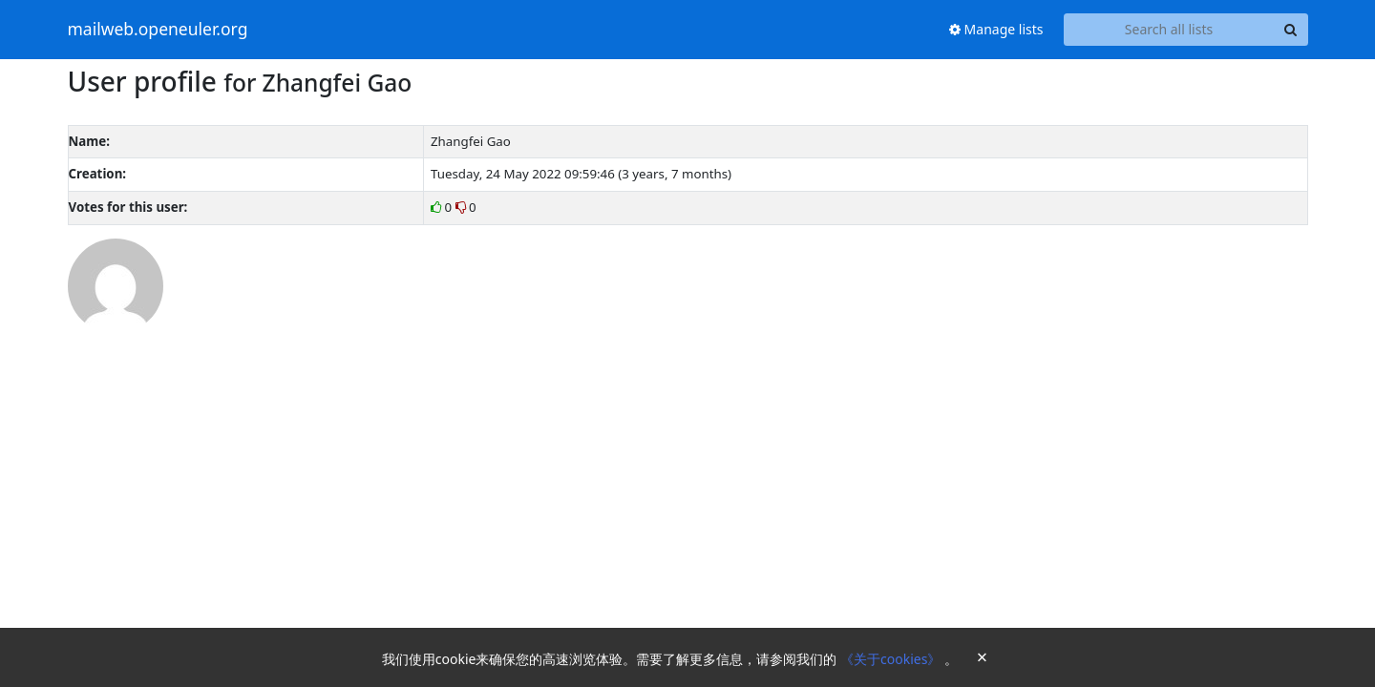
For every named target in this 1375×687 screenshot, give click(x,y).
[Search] (1291, 29)
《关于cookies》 (892, 659)
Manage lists (996, 29)
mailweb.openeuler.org (158, 29)
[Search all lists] (1169, 29)
